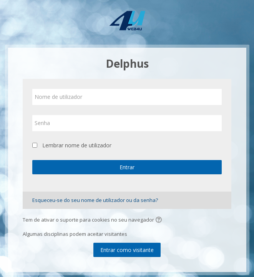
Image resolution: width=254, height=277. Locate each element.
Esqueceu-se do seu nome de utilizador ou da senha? (95, 200)
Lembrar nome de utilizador (76, 145)
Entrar (127, 167)
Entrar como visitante (127, 250)
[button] (159, 220)
